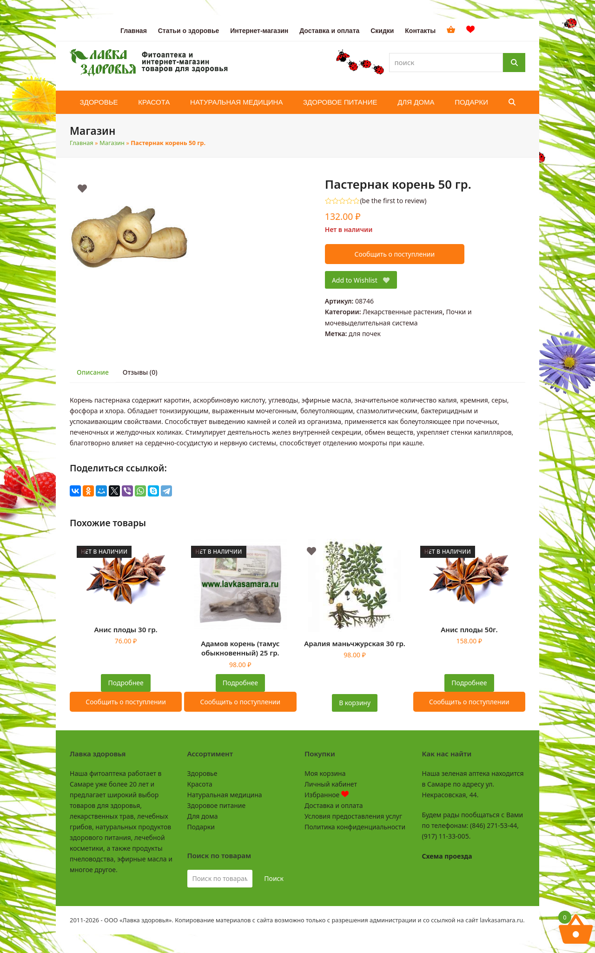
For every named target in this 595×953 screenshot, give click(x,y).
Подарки (201, 826)
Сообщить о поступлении (394, 254)
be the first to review (393, 201)
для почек (365, 333)
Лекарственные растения (403, 311)
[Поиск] (514, 62)
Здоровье (202, 773)
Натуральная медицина (224, 794)
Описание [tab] (93, 372)
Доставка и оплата (333, 805)
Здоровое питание (216, 805)
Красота (199, 784)
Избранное (326, 794)
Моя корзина (324, 773)
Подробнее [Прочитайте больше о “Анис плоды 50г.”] (469, 682)
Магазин (112, 143)
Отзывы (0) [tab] (140, 372)
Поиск (274, 878)
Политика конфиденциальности (354, 826)
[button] (512, 102)
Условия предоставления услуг (353, 816)
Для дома (202, 816)
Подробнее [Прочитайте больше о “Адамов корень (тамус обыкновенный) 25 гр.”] (240, 682)
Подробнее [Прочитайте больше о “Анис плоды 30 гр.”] (126, 682)
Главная (81, 143)
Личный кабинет (330, 784)
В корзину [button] (354, 702)
